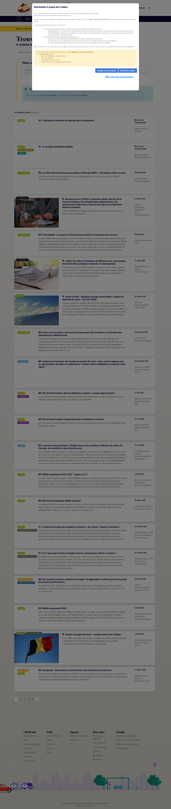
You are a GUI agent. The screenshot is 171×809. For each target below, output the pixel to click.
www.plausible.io (77, 47)
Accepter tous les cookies (106, 71)
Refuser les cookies (127, 71)
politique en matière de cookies (45, 15)
